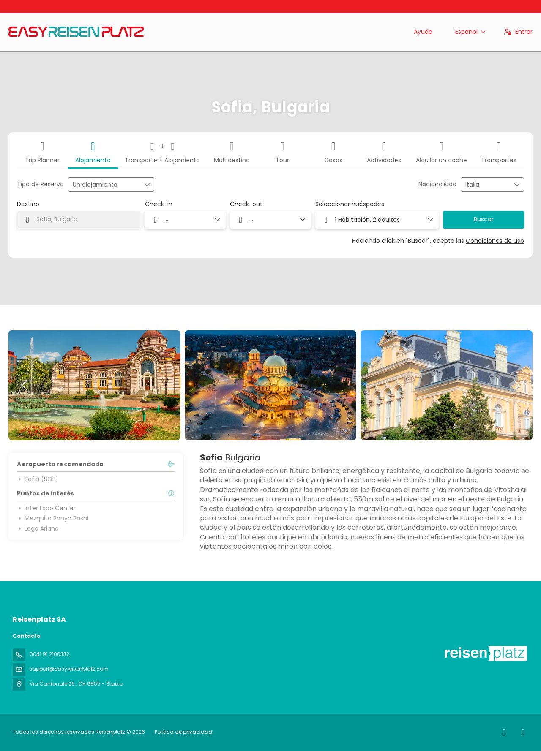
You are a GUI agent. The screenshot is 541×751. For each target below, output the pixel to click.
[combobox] (486, 184)
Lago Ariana (38, 528)
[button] (25, 385)
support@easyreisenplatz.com (69, 668)
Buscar (484, 219)
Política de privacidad (183, 731)
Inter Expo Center (46, 508)
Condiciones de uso (495, 241)
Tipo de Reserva (40, 184)
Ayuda (423, 31)
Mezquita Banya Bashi (52, 518)
